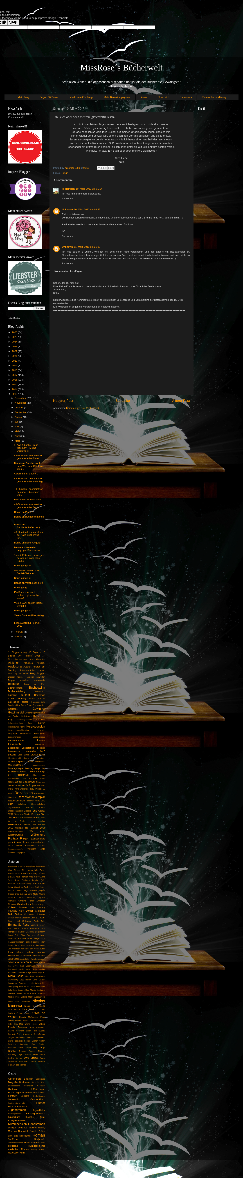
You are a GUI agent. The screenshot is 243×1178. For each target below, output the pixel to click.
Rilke (10, 1024)
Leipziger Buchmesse (19, 733)
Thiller (27, 1142)
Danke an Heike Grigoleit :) (28, 542)
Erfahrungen (14, 1092)
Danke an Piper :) (23, 512)
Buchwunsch (39, 691)
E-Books (41, 698)
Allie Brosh (40, 870)
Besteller (28, 1079)
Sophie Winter (31, 1041)
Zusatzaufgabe (38, 838)
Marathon (41, 758)
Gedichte (25, 1096)
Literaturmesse (38, 754)
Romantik (30, 801)
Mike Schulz (21, 997)
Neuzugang (20, 587)
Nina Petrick (14, 1009)
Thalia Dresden (32, 814)
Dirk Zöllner (15, 914)
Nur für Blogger (29, 785)
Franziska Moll (37, 928)
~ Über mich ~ (163, 97)
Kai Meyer (13, 966)
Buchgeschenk (15, 688)
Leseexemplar (39, 737)
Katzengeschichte (35, 1113)
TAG (10, 814)
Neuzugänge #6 (22, 565)
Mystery (41, 1128)
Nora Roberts (29, 1009)
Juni (17, 426)
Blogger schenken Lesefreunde (26, 680)
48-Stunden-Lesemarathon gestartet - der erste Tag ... (28, 481)
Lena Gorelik (39, 980)
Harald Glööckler (32, 942)
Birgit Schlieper (31, 890)
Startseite (122, 401)
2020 (15, 360)
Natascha (26, 1001)
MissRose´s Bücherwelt (121, 67)
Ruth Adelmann (37, 1027)
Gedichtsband (39, 1096)
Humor (40, 1102)
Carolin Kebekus (26, 897)
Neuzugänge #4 (22, 610)
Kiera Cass (15, 976)
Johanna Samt (38, 955)
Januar (19, 636)
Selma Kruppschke (25, 1034)
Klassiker (30, 1117)
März (18, 440)
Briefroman (24, 1082)
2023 (15, 346)
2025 (15, 337)
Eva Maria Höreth (18, 928)
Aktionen (13, 662)
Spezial (42, 807)
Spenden (29, 807)
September (21, 412)
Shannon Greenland (35, 1037)
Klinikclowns (13, 727)
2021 (15, 356)
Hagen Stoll (39, 938)
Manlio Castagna (37, 990)
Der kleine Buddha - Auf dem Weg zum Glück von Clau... (29, 466)
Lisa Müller (24, 986)
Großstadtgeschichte (17, 1103)
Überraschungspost (16, 852)
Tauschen (18, 814)
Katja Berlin (31, 972)
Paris (10, 789)
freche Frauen (38, 1149)
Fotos (23, 705)
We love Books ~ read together (26, 821)
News (42, 778)
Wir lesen (37, 831)
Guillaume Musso (25, 938)
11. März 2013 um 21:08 (87, 247)
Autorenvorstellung (28, 670)
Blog (32, 673)
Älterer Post (181, 401)
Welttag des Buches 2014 (30, 828)
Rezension (23, 793)
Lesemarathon (16, 740)
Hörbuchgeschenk (24, 720)
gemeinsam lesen (18, 842)
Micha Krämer (30, 993)
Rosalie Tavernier (17, 1027)
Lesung (12, 754)
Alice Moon (27, 870)
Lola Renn (12, 990)
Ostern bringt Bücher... (26, 473)
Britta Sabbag (21, 894)
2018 (15, 370)
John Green (14, 959)
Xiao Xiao (23, 1061)
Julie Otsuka (26, 962)
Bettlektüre (23, 673)
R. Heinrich (68, 188)
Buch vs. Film (34, 684)
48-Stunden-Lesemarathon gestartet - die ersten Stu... (28, 492)
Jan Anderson (14, 949)
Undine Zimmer (15, 1058)
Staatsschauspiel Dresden (19, 811)
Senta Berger (39, 1034)
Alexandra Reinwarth (35, 867)
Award (42, 670)
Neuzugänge (30, 778)
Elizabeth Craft (28, 918)
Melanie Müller (15, 993)
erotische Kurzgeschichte (26, 1145)
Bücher (25, 694)
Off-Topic (41, 785)
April (17, 436)
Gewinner (39, 708)
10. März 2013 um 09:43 (87, 209)
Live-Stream (13, 758)
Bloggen (41, 673)
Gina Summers (28, 935)
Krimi (42, 1117)
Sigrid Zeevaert (15, 1041)
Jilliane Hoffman (25, 952)
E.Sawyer (41, 914)
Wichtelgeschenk (15, 831)
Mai (17, 431)
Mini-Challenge (15, 765)
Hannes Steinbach (16, 942)
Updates (27, 818)
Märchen (12, 1131)
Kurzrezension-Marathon (18, 730)
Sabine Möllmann (16, 1031)
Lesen (41, 740)
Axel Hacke (29, 887)
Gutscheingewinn (32, 713)
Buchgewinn (37, 687)
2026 (15, 332)
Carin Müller (33, 894)
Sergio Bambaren (16, 1037)
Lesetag (41, 748)
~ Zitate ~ (144, 97)
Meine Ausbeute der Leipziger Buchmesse (27, 549)
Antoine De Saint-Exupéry (19, 884)
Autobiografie (14, 1079)
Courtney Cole (16, 911)
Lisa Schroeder (38, 986)
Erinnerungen (28, 1092)
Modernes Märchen (27, 1127)
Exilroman (40, 1092)
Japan (30, 723)
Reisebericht (25, 1136)
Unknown (67, 209)
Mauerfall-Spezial (16, 761)
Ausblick (41, 663)
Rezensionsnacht (16, 800)
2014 (15, 389)
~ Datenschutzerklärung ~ (214, 97)
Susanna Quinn (15, 1048)
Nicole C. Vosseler (34, 1006)
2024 (15, 341)
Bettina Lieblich (15, 890)
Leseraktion (39, 744)
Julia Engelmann (38, 959)
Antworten (67, 198)
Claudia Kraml (24, 904)
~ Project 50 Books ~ (48, 97)
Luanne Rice (23, 990)
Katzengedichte (14, 1114)
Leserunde (14, 747)
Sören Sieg (31, 1048)
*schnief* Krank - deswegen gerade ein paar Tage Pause (29, 558)
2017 (15, 375)
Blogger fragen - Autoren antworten (26, 677)
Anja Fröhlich (22, 877)
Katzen (41, 723)
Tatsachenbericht (15, 1143)
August (19, 417)
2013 (15, 394)
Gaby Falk (13, 935)
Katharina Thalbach (16, 972)
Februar (19, 631)
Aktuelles (28, 663)
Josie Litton (25, 959)
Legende (41, 730)
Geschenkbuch (37, 1099)
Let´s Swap (23, 755)
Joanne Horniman (24, 955)
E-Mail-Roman (38, 1089)
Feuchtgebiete (14, 705)
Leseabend (39, 733)
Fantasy (12, 1096)
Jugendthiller (39, 1110)
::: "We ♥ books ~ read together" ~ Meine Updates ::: (26, 448)
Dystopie (13, 1089)
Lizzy (21, 758)
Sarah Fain (31, 1031)
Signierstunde (14, 807)
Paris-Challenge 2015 (24, 789)
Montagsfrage (15, 768)
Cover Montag (17, 698)
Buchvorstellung (16, 691)
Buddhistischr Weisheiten (20, 1086)
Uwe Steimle (31, 1058)
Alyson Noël (13, 873)
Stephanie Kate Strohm (32, 1044)
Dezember (21, 398)
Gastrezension (38, 705)
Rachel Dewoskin (22, 1020)
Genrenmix (13, 1099)
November (21, 402)
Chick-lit (41, 1085)
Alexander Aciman (16, 867)
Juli (17, 421)
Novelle (33, 1131)
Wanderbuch (38, 817)
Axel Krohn (40, 887)
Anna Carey (34, 877)
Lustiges (12, 1127)
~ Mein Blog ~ (23, 97)
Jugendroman (17, 1109)
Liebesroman (36, 1124)
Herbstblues (26, 716)
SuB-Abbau (39, 810)
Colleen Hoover (17, 907)
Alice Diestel (14, 870)
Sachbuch (39, 1139)
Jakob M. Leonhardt (35, 945)
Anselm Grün (38, 880)
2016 (15, 379)
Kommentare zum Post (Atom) (82, 408)
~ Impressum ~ (186, 97)
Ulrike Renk (39, 1054)
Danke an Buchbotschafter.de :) (27, 526)
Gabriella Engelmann (35, 932)
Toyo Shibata (24, 1054)
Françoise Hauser (16, 932)
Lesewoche (14, 751)
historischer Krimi (16, 1153)
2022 (15, 351)
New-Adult (23, 1131)
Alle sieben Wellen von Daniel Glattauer (26, 572)
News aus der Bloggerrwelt (21, 782)
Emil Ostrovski (24, 921)
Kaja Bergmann (27, 966)
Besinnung (12, 673)
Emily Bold (39, 921)
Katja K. (41, 972)
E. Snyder (29, 914)
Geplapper (13, 709)
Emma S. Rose (18, 924)
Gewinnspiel (16, 712)
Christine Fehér (26, 901)
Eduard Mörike (14, 918)
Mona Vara (13, 1001)
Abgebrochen (29, 659)
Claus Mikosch (38, 904)
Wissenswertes (15, 835)
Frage (65, 173)
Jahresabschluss (15, 723)
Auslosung (15, 666)
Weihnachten (15, 824)
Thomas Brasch (27, 1051)
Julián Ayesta (39, 962)
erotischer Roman (18, 1149)
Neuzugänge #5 (22, 578)
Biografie (13, 1082)
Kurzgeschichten (17, 1120)
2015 (15, 384)
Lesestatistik (28, 747)
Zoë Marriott (21, 1065)
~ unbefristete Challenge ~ (81, 97)
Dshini (32, 698)
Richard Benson (38, 1020)
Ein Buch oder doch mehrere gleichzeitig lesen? (26, 595)
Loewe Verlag (30, 758)
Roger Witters (38, 1024)
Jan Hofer (25, 949)
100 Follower (25, 656)
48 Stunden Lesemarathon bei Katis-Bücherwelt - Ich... (28, 535)
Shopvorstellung (38, 804)
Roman (38, 1135)
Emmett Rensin (38, 925)
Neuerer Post (63, 401)
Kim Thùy (29, 976)
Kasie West (24, 969)
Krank (22, 727)
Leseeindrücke (14, 737)
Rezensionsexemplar (31, 797)
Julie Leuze (13, 962)
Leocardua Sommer (17, 983)
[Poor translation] (13, 22)
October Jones (24, 1013)
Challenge (39, 695)
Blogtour (13, 683)
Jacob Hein (20, 945)
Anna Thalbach (22, 880)
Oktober (19, 407)
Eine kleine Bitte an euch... (28, 499)
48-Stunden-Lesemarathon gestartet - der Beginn (28, 506)
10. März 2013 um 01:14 (89, 188)
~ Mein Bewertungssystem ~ (117, 97)
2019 (15, 365)
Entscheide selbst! (18, 702)
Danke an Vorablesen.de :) (28, 583)
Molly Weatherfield (36, 997)
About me (40, 659)
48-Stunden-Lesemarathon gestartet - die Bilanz (28, 457)
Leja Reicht (25, 980)
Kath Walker (39, 969)
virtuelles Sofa (36, 849)
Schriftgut (22, 804)
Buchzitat (12, 695)
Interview (40, 719)
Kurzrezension (35, 726)
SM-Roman (13, 1139)
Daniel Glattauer (35, 910)
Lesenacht (15, 744)
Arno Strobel (38, 883)
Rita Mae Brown (22, 1024)
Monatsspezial (39, 765)
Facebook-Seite (38, 702)
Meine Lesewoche (36, 762)
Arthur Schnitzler (15, 887)
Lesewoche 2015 (35, 751)
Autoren (27, 667)
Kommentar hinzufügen (68, 271)
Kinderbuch (14, 1117)
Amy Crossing (29, 873)
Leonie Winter (34, 983)
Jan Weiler (34, 949)
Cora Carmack (37, 907)
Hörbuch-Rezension (17, 1106)
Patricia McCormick (28, 1017)
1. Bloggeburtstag (17, 652)
